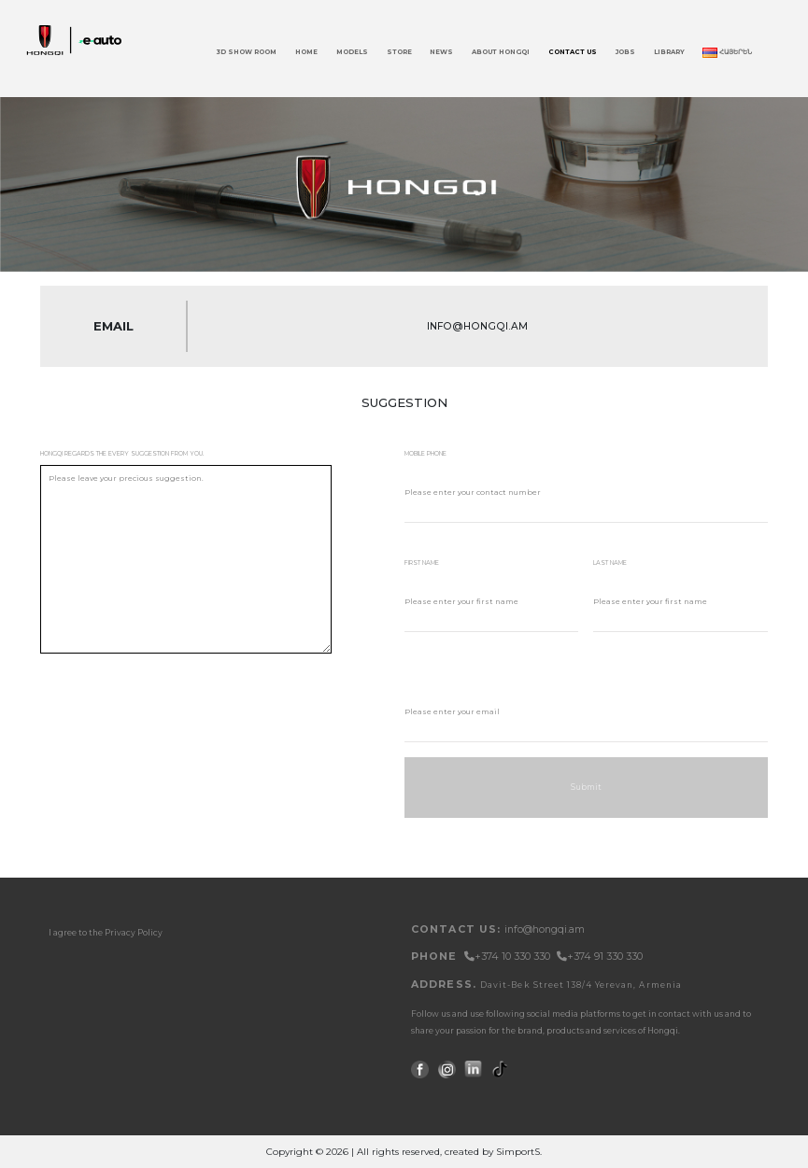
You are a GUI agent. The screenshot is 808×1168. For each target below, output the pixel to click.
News (441, 52)
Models (352, 52)
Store (399, 52)
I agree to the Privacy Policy (106, 932)
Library (669, 52)
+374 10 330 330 (508, 956)
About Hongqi (501, 52)
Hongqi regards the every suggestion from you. (122, 453)
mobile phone (425, 453)
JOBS (625, 52)
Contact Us (572, 52)
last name (610, 563)
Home (306, 52)
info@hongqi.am (544, 929)
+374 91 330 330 (600, 956)
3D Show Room (246, 52)
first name (421, 563)
